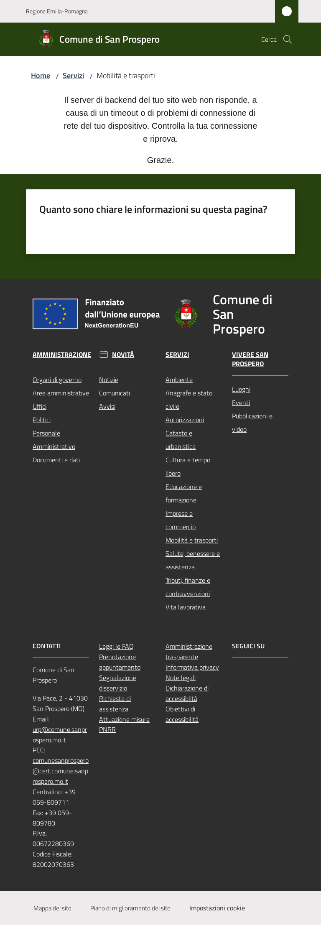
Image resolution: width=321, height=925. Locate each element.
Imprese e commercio (181, 520)
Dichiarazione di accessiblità (187, 693)
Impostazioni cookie (217, 908)
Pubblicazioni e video (252, 422)
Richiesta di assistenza (115, 703)
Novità (123, 354)
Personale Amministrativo (54, 439)
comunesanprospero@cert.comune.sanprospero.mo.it (61, 770)
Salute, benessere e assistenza (193, 560)
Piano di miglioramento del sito (130, 908)
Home (40, 75)
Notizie (108, 380)
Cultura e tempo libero (188, 466)
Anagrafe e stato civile (189, 399)
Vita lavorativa (186, 607)
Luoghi (241, 389)
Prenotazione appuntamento (119, 662)
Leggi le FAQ (116, 646)
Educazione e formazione (184, 493)
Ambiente (179, 380)
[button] (287, 39)
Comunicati (114, 393)
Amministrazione (62, 354)
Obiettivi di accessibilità (182, 714)
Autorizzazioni (185, 420)
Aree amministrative (61, 393)
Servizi (73, 75)
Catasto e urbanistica (181, 439)
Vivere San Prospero (250, 359)
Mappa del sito (52, 908)
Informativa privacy (192, 667)
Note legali (181, 678)
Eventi (241, 403)
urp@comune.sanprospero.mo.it (60, 734)
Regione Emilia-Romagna (57, 11)
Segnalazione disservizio (117, 683)
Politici (42, 420)
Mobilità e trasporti (192, 540)
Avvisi (107, 406)
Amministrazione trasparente (189, 651)
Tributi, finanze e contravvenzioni (188, 587)
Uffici (39, 406)
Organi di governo (57, 380)
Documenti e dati (56, 460)
